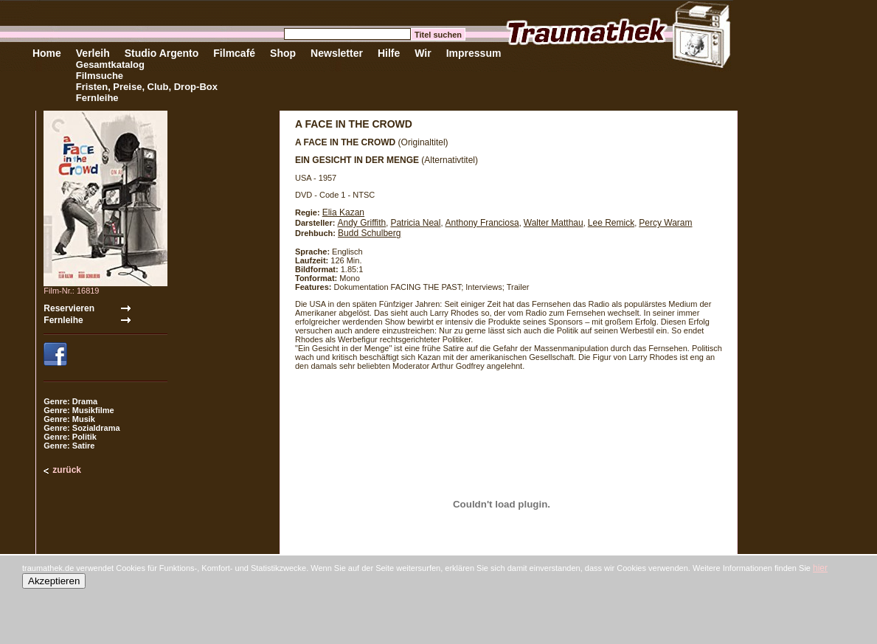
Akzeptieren (54, 580)
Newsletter (337, 53)
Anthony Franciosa (482, 223)
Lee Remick (611, 223)
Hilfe (389, 53)
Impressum (474, 53)
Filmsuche (99, 75)
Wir (423, 53)
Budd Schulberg (369, 233)
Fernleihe (97, 97)
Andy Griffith (361, 223)
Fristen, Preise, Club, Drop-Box (147, 86)
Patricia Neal (415, 223)
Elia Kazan (343, 212)
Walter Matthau (553, 223)
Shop (283, 53)
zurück (66, 470)
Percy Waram (665, 223)
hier (820, 568)
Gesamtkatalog (110, 64)
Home (46, 53)
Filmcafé (234, 53)
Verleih (93, 53)
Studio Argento (162, 53)
